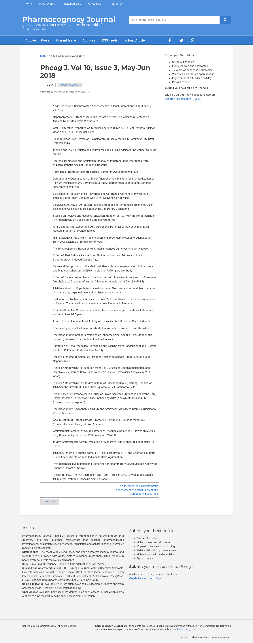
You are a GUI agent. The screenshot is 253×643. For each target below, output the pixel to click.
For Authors (94, 3)
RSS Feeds (110, 40)
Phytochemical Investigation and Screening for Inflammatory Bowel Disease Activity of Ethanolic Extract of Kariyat (105, 466)
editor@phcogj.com (185, 629)
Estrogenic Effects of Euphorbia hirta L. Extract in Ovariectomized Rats (95, 172)
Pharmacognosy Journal (68, 19)
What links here (70, 85)
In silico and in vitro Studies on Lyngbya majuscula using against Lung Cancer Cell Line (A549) (104, 152)
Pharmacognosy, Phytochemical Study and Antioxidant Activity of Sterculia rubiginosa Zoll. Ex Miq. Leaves (104, 411)
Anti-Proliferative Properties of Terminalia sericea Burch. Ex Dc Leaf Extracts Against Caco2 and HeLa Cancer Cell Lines (104, 130)
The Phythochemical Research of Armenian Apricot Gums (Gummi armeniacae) (101, 248)
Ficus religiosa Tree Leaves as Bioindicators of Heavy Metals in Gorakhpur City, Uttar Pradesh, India (103, 141)
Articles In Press (38, 40)
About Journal (47, 3)
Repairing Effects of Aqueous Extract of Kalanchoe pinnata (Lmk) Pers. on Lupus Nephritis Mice (101, 359)
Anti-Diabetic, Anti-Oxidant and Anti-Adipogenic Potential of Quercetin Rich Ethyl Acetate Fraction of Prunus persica (101, 229)
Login (198, 98)
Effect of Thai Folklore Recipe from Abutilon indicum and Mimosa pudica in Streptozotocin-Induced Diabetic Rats (98, 257)
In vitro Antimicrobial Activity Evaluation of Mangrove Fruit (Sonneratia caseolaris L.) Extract (103, 444)
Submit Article (134, 40)
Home (29, 3)
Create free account (178, 98)
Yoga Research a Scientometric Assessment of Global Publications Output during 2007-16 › (137, 490)
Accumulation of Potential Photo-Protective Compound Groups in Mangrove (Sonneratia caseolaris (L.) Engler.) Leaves (99, 422)
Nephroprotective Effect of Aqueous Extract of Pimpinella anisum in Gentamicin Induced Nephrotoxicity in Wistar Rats (101, 119)
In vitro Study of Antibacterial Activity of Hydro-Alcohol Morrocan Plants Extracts (101, 321)
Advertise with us (200, 637)
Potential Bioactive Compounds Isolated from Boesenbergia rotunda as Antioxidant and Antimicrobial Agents (103, 312)
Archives (89, 40)
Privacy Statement (221, 637)
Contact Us (116, 3)
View (51, 85)
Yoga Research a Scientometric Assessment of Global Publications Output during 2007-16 (102, 108)
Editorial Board (72, 3)
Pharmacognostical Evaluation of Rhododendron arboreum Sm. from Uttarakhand (102, 328)
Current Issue (66, 40)
